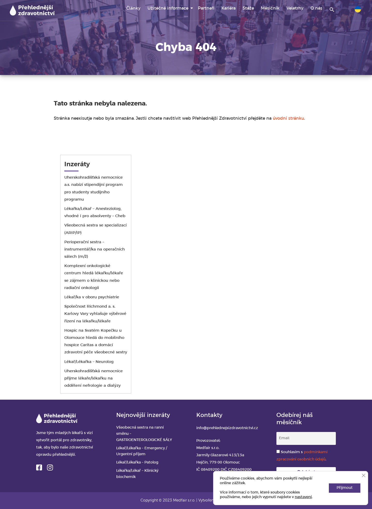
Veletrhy (295, 8)
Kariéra (228, 8)
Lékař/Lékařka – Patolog (137, 462)
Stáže (248, 8)
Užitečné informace (168, 8)
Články (133, 8)
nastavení (303, 497)
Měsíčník (270, 8)
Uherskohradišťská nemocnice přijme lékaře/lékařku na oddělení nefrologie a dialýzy (93, 378)
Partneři (206, 8)
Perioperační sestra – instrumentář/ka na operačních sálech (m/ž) (94, 249)
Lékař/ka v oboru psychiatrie (92, 297)
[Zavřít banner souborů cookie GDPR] (363, 475)
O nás (316, 8)
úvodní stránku (288, 118)
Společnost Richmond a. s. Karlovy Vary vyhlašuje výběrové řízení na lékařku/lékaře (95, 314)
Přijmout (345, 488)
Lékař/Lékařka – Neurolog (89, 362)
